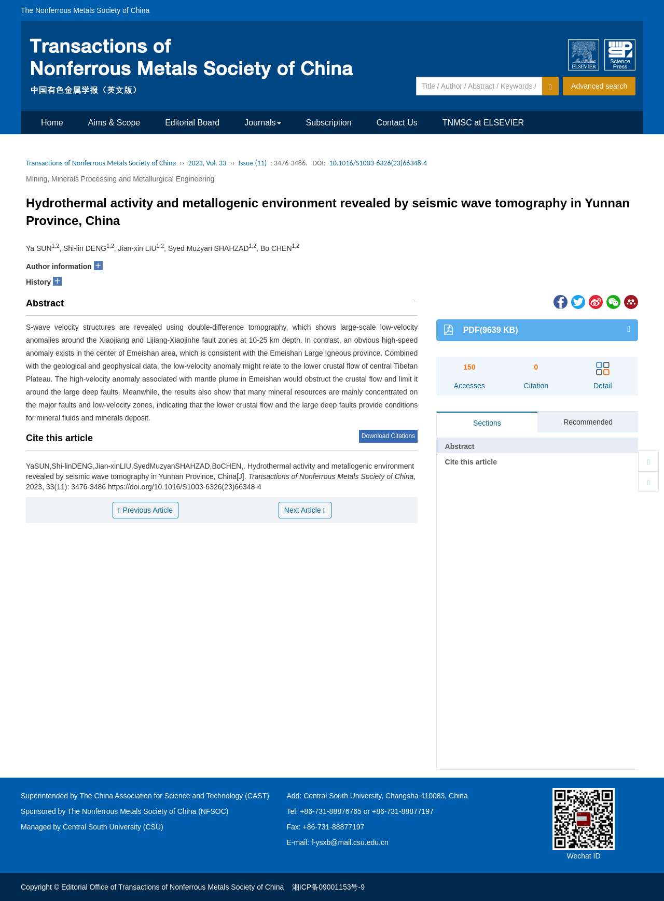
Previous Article (145, 510)
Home (52, 122)
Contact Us (397, 122)
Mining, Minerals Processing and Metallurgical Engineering (120, 179)
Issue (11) (253, 163)
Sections (487, 423)
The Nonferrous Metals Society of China (85, 10)
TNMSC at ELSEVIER (483, 122)
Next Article (305, 510)
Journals (262, 122)
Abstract (460, 446)
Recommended (588, 422)
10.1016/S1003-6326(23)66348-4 (378, 163)
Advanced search (599, 86)
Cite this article (471, 462)
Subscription (329, 122)
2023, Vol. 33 (207, 163)
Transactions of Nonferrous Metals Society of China (101, 163)
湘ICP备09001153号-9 (328, 887)
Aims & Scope (114, 122)
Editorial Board (192, 122)
